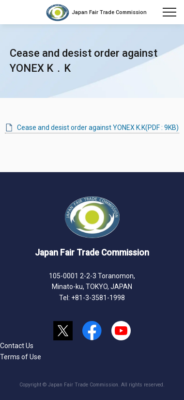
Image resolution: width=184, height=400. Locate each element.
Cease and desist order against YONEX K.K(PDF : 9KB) (98, 127)
